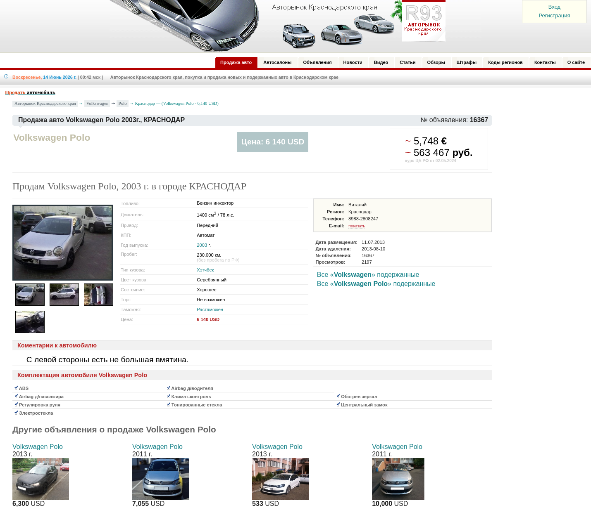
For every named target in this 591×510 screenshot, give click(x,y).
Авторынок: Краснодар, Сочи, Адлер (275, 26)
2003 (202, 245)
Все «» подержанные (368, 274)
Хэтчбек (205, 269)
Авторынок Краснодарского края (45, 103)
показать (356, 225)
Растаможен (210, 309)
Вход (554, 7)
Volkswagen (97, 103)
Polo (123, 103)
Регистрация (554, 15)
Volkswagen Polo (37, 446)
